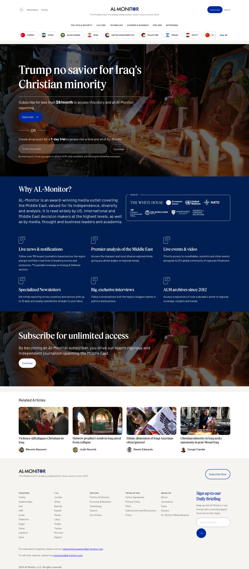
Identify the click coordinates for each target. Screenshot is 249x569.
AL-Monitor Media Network (175, 514)
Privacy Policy (132, 501)
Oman (57, 501)
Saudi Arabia (25, 501)
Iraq (56, 492)
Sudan (57, 523)
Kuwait (58, 510)
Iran (21, 506)
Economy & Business (138, 25)
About (164, 497)
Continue (27, 363)
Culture (101, 25)
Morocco (58, 532)
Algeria (58, 537)
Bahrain (58, 506)
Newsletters (33, 9)
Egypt (22, 523)
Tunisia (58, 528)
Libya (57, 519)
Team (164, 506)
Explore (157, 25)
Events (45, 9)
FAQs (128, 506)
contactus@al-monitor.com (67, 555)
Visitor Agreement (134, 497)
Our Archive (96, 514)
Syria (21, 537)
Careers (165, 510)
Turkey (22, 497)
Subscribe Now (218, 474)
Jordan (58, 497)
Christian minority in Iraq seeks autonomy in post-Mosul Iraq (201, 440)
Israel (21, 514)
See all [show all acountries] (223, 34)
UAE (21, 510)
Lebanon (23, 532)
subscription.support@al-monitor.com (83, 548)
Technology (116, 25)
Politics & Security (81, 25)
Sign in (227, 9)
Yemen (57, 514)
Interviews (172, 25)
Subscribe (215, 9)
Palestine (24, 519)
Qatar (22, 528)
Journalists (167, 501)
